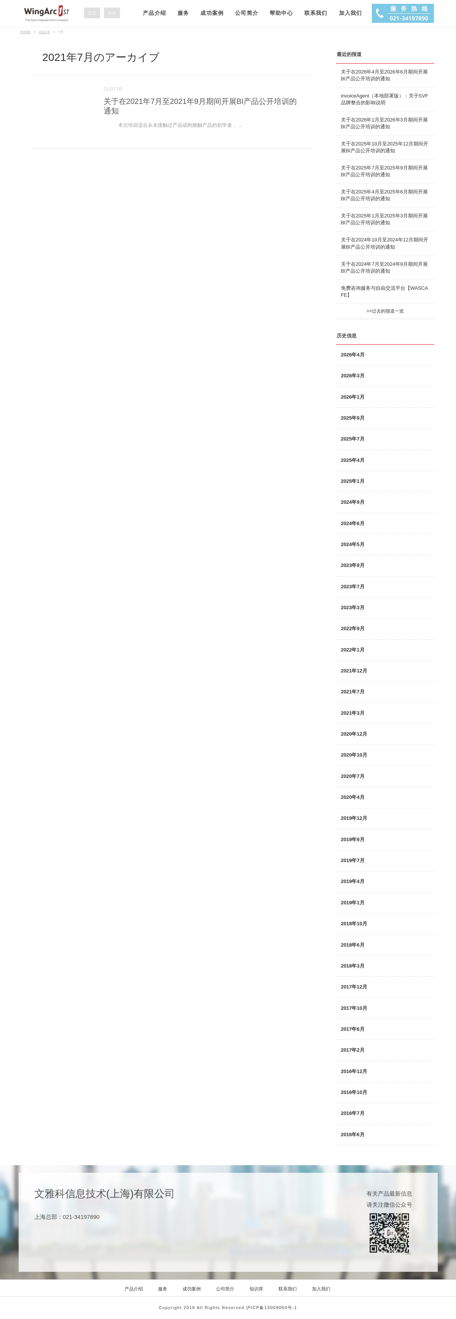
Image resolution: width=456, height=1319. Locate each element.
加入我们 (350, 13)
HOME (25, 32)
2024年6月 (353, 523)
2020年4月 (353, 797)
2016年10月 (354, 1092)
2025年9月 (353, 418)
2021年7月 (353, 692)
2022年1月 (353, 650)
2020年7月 (353, 776)
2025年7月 (353, 439)
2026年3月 (353, 375)
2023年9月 (353, 565)
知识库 (256, 1289)
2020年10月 (354, 755)
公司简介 (246, 13)
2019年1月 (353, 902)
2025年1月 (353, 481)
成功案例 (212, 13)
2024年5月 (353, 544)
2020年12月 (354, 734)
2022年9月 (353, 628)
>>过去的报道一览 (385, 311)
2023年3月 (353, 607)
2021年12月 (354, 671)
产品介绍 (154, 13)
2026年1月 (353, 397)
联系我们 (316, 13)
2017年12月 (354, 987)
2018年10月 (354, 923)
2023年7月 (353, 586)
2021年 (44, 32)
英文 (112, 13)
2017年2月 (353, 1050)
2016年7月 (353, 1113)
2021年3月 (353, 713)
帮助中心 (281, 13)
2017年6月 (353, 1029)
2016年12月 (354, 1071)
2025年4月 (353, 460)
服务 (183, 13)
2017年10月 (354, 1008)
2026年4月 (353, 355)
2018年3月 (353, 966)
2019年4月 (353, 881)
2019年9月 (353, 839)
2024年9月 (353, 502)
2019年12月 (354, 818)
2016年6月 (353, 1134)
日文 (92, 13)
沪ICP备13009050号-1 (271, 1307)
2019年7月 (353, 860)
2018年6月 (353, 945)
